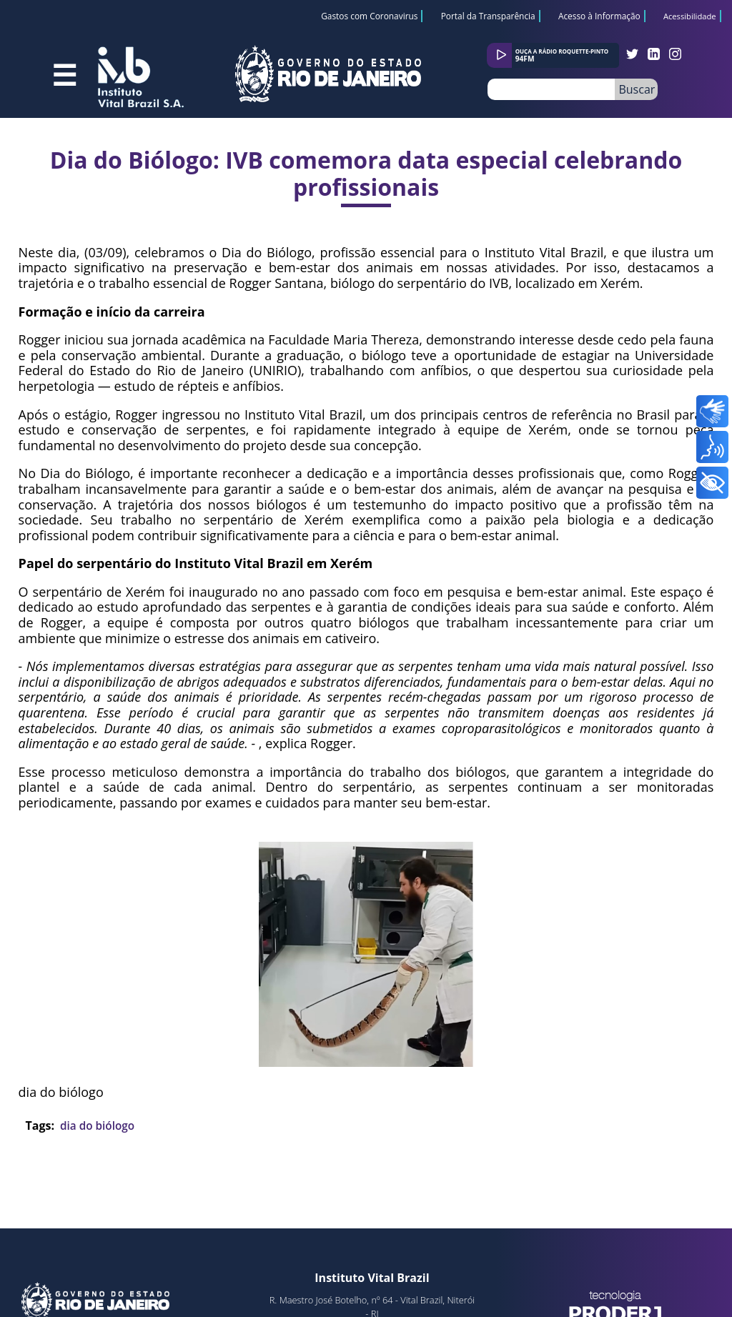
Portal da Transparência (488, 15)
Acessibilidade (689, 16)
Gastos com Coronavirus (369, 15)
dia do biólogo (97, 1125)
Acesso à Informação (599, 15)
